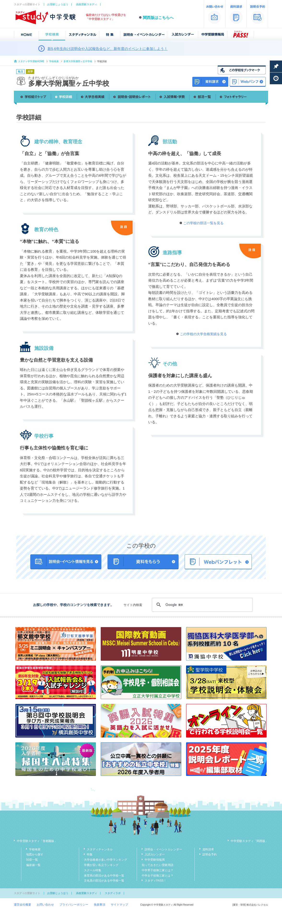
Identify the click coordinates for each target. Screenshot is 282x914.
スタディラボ (113, 893)
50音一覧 (32, 859)
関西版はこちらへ (158, 18)
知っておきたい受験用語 (157, 865)
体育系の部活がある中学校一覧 (104, 875)
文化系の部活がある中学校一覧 (104, 880)
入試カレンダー (155, 854)
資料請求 (208, 849)
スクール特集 (92, 870)
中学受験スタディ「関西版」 (249, 841)
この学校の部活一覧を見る (203, 223)
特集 (90, 854)
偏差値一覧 (33, 865)
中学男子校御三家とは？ (157, 870)
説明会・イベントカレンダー (163, 849)
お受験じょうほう (57, 4)
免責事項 (99, 904)
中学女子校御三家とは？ (157, 875)
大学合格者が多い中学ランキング (105, 859)
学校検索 (54, 61)
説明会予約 (209, 854)
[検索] (201, 605)
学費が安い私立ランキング (101, 865)
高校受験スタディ (86, 4)
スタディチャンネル (100, 849)
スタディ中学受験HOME (31, 61)
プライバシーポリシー (73, 904)
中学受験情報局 (155, 859)
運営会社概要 (22, 904)
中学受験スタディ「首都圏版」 (37, 841)
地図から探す (34, 854)
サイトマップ (119, 904)
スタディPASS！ (155, 880)
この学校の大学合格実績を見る (203, 334)
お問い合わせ (45, 904)
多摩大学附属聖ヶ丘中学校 (78, 61)
